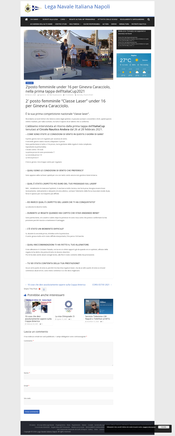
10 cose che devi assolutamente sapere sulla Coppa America (55, 284)
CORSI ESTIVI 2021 (102, 284)
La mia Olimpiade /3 (64, 316)
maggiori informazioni (149, 427)
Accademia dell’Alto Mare (41, 24)
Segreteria (42, 95)
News (68, 425)
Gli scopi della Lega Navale (45, 425)
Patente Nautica (139, 24)
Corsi (62, 19)
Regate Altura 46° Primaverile (82, 19)
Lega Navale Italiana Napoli (77, 6)
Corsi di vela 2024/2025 (42, 427)
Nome (27, 373)
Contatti (90, 425)
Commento (29, 341)
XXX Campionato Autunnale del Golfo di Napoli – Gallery (75, 429)
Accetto (163, 427)
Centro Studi (61, 24)
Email (26, 385)
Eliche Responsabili (92, 24)
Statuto (84, 425)
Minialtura (124, 24)
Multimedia (74, 24)
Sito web (27, 398)
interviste (29, 83)
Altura (106, 24)
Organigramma (60, 425)
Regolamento (76, 425)
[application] (134, 39)
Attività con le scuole (107, 19)
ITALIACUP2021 (88, 95)
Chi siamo (34, 19)
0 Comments (68, 95)
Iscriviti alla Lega (50, 19)
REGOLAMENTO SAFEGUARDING (132, 19)
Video (96, 429)
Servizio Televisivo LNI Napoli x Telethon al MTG (97, 317)
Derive (114, 24)
